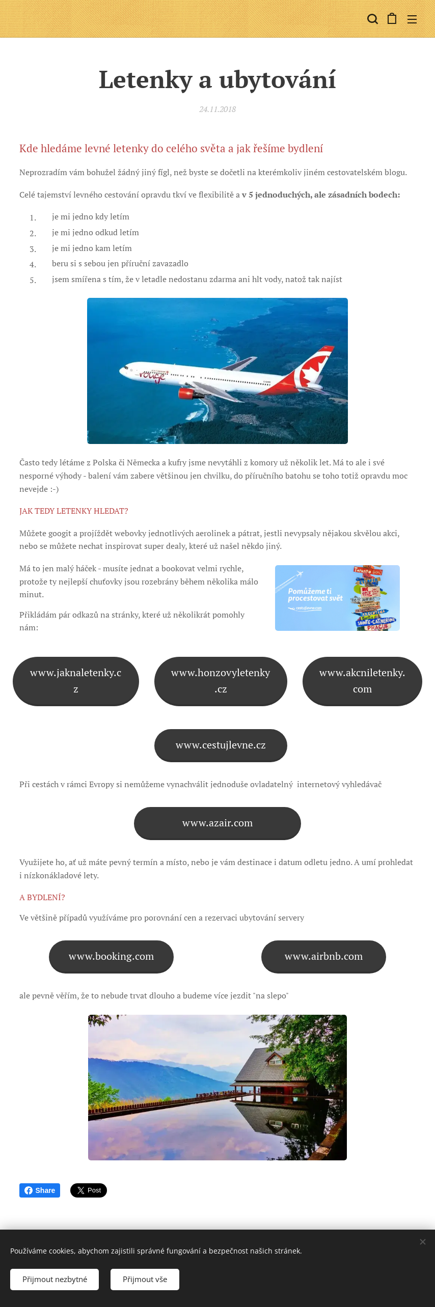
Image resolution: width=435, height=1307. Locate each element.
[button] (371, 19)
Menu (412, 19)
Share (40, 1190)
